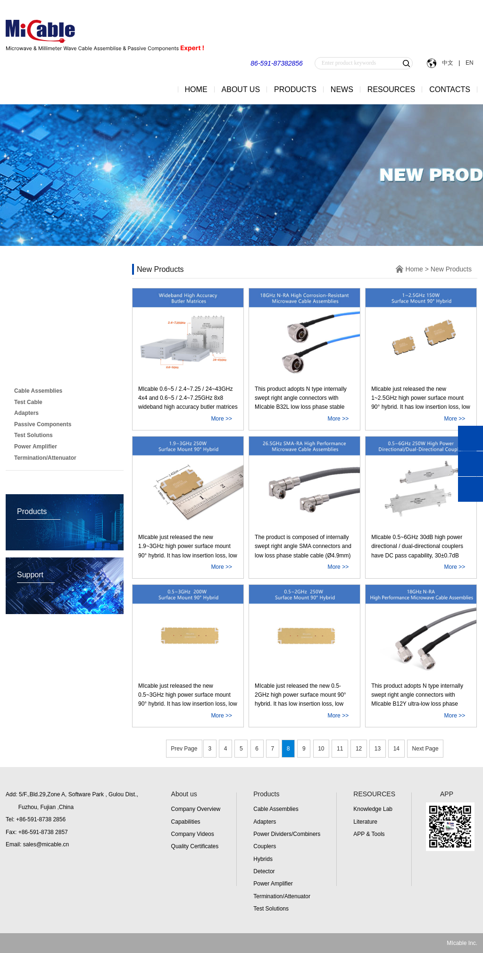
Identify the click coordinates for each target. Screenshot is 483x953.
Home (414, 269)
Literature (365, 821)
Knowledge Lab (372, 809)
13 (378, 748)
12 (359, 748)
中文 (447, 62)
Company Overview (196, 809)
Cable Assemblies (275, 809)
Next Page (425, 748)
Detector (264, 871)
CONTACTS (449, 89)
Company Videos (192, 834)
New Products (40, 372)
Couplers (264, 846)
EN (468, 62)
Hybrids (263, 859)
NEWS (342, 89)
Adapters (264, 821)
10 (321, 748)
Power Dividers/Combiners (286, 834)
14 (396, 748)
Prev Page (184, 748)
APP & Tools (368, 834)
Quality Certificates (195, 846)
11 (340, 748)
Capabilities (185, 821)
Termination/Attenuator (281, 896)
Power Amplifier (272, 883)
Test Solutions (271, 908)
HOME (196, 89)
